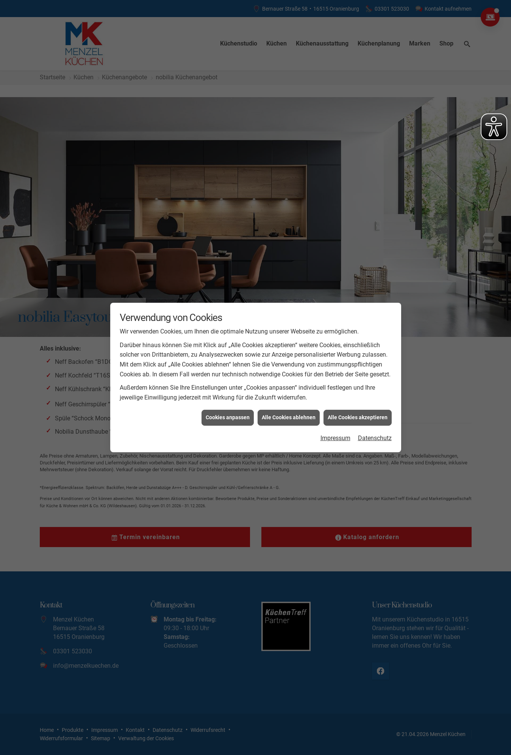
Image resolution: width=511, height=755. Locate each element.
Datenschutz (375, 435)
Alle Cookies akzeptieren (358, 415)
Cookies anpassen (228, 415)
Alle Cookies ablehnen (289, 415)
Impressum (335, 435)
